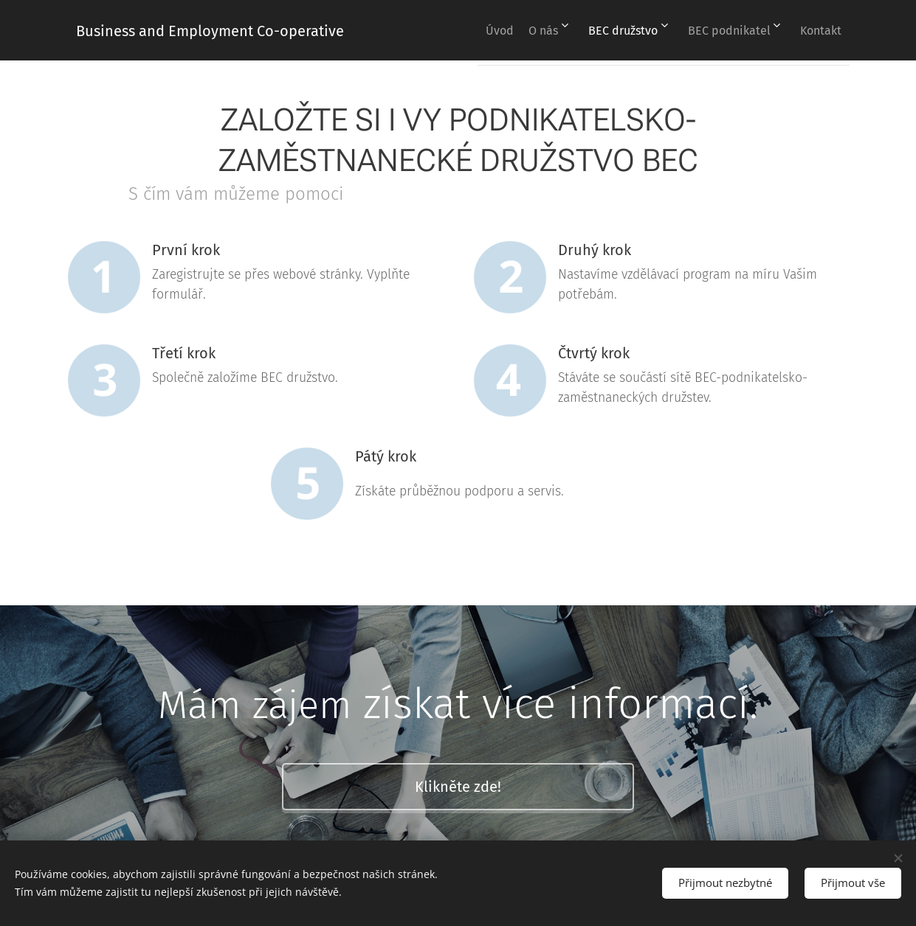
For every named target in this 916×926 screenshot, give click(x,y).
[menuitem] (470, 30)
